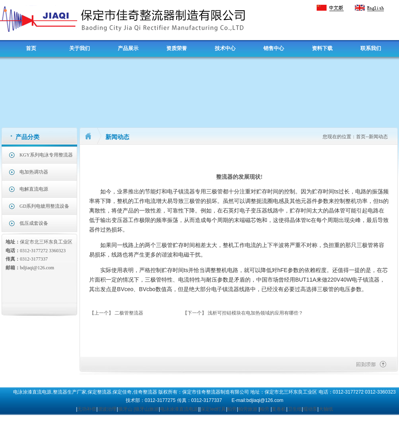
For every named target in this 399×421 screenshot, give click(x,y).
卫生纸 (295, 409)
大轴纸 (326, 409)
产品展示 (128, 48)
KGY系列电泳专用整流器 (46, 155)
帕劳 (232, 409)
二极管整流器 (129, 313)
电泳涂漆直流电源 (179, 409)
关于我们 (79, 48)
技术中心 (225, 48)
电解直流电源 (33, 189)
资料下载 (322, 48)
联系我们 (370, 48)
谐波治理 (107, 409)
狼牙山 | (126, 409)
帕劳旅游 (247, 409)
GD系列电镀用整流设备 (44, 206)
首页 (31, 48)
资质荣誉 (176, 48)
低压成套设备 (33, 223)
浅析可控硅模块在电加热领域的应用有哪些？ (255, 313)
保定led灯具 (213, 409)
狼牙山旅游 (147, 409)
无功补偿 (86, 409)
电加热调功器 (33, 172)
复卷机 (279, 409)
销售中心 (273, 48)
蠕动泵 (310, 409)
